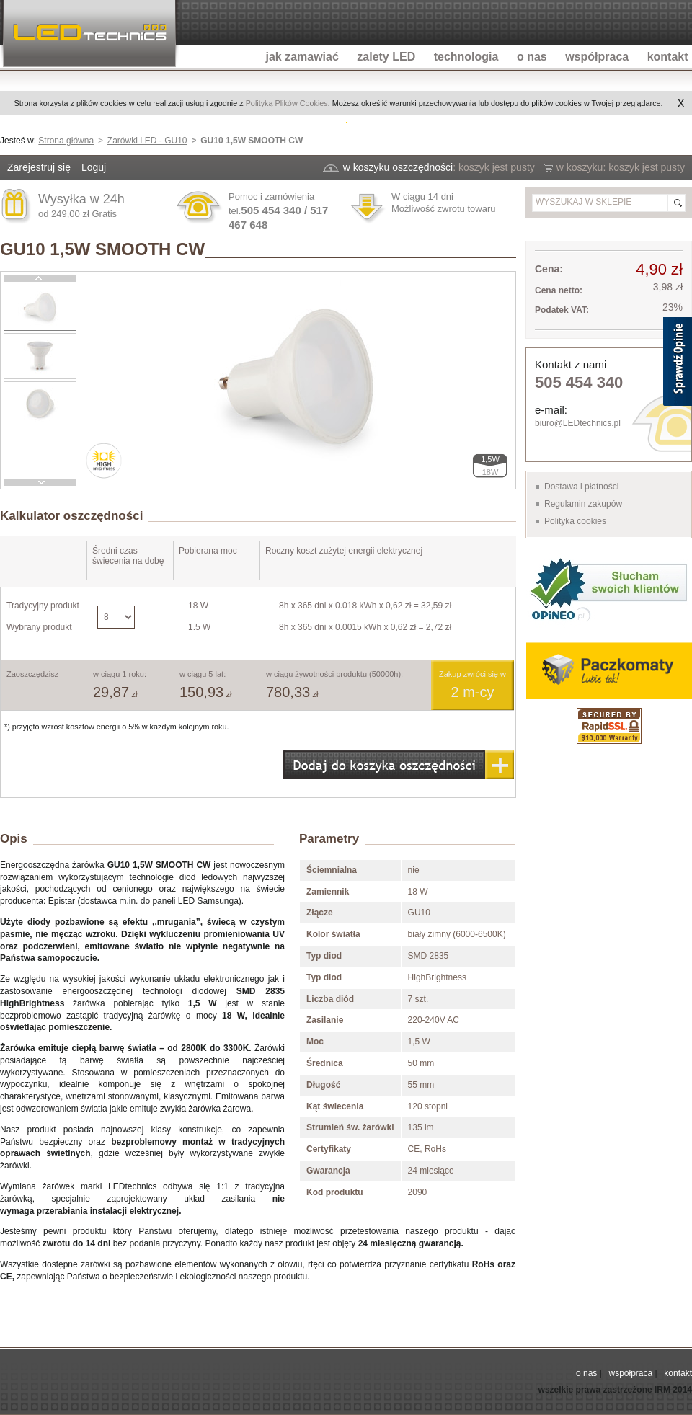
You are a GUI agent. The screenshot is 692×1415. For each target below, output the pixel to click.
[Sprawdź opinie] (677, 364)
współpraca (630, 1373)
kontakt (678, 1373)
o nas (586, 1373)
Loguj (93, 167)
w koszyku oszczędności (398, 167)
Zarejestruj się (39, 167)
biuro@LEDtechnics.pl (578, 423)
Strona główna (66, 141)
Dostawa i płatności (581, 487)
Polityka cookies (575, 521)
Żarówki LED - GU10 (147, 141)
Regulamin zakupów (583, 504)
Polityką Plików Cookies (287, 103)
